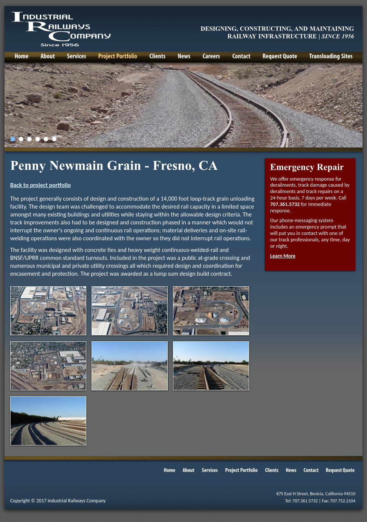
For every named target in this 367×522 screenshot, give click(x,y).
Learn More (282, 256)
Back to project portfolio (40, 185)
